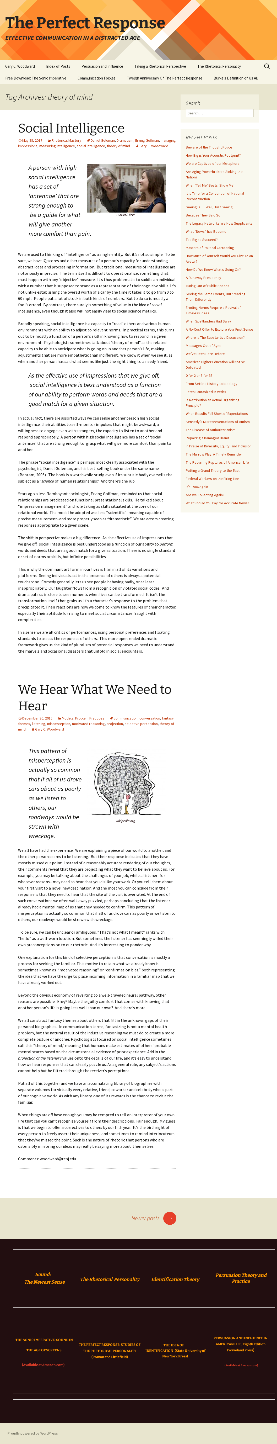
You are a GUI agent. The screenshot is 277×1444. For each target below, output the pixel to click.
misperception (58, 723)
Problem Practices (89, 718)
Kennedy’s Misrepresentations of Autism (218, 421)
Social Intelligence (71, 128)
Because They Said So (203, 215)
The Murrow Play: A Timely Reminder (214, 454)
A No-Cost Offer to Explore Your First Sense (219, 329)
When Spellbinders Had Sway (208, 321)
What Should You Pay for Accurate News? (217, 503)
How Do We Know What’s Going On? (213, 269)
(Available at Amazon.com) (43, 1365)
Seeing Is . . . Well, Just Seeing (209, 207)
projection (115, 723)
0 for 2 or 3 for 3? (199, 375)
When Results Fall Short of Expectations (217, 413)
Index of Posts (58, 66)
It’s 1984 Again (197, 486)
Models (67, 718)
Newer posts (154, 1218)
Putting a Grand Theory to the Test (213, 470)
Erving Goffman (147, 140)
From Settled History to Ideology (211, 383)
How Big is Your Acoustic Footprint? (213, 155)
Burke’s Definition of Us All (236, 78)
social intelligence (91, 146)
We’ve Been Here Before (205, 353)
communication (126, 718)
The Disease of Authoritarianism (211, 429)
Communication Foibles (97, 78)
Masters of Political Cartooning (210, 247)
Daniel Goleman (103, 140)
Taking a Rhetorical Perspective (160, 66)
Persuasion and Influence (102, 66)
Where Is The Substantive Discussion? (215, 337)
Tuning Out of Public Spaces (207, 285)
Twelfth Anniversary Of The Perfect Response (164, 78)
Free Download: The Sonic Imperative (35, 78)
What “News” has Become (206, 231)
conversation (149, 718)
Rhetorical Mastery (66, 140)
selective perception (141, 723)
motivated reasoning (88, 723)
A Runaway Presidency (203, 277)
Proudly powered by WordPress (33, 1433)
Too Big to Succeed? (202, 239)
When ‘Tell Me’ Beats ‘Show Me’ (210, 185)
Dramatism (125, 140)
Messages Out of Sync (203, 345)
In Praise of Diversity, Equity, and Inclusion (219, 446)
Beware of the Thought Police (209, 147)
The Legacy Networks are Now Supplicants (219, 223)
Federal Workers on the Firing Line (212, 478)
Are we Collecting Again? (205, 495)
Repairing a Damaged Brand (207, 438)
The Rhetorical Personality (219, 66)
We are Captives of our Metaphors (213, 163)
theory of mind (118, 146)
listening (38, 723)
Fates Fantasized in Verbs (206, 391)
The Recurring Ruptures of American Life (217, 462)
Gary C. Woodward (20, 66)
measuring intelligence (57, 146)
